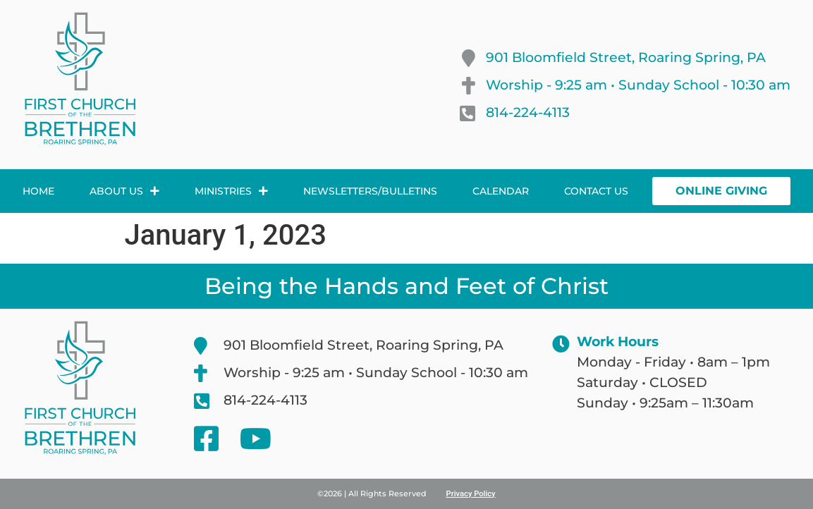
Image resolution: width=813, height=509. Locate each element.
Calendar (500, 191)
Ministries (231, 191)
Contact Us (596, 191)
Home (38, 191)
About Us (124, 191)
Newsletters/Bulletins (370, 191)
